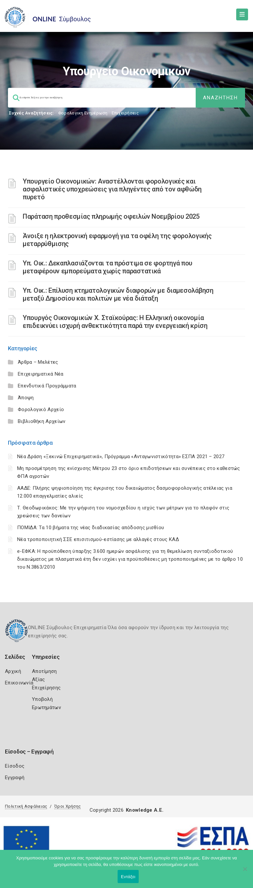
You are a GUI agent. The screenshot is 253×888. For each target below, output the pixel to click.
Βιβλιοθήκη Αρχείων (41, 421)
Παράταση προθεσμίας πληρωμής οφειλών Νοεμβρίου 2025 (111, 216)
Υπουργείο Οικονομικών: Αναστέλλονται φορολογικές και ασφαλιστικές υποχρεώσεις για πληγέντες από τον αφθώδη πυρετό (112, 189)
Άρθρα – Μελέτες (38, 362)
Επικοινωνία (19, 683)
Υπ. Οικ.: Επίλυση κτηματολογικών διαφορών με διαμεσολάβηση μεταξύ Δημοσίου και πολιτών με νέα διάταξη (118, 294)
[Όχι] (244, 872)
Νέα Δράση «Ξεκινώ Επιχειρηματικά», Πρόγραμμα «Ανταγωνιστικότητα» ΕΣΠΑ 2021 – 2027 (120, 456)
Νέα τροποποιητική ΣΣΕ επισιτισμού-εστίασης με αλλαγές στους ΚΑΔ (98, 539)
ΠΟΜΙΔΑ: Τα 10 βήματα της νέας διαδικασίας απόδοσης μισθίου (90, 527)
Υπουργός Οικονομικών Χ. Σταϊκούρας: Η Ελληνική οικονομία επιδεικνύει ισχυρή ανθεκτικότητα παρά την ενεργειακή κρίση (115, 322)
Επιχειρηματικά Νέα (40, 374)
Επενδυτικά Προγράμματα (47, 386)
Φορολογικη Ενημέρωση (83, 113)
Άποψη (26, 398)
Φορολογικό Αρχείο (41, 409)
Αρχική (13, 671)
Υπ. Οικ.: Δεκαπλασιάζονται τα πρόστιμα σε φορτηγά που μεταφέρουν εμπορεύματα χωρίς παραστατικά (107, 267)
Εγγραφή (14, 777)
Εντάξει (128, 876)
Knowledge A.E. (144, 810)
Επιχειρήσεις (125, 113)
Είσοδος (14, 766)
